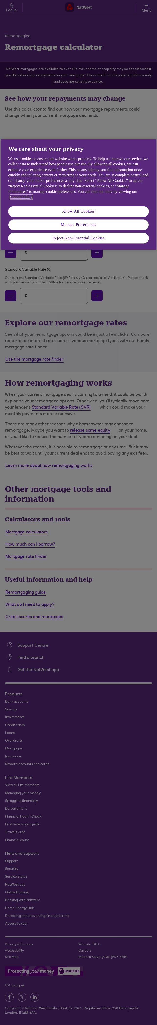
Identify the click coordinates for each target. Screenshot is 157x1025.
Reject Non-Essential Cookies (78, 238)
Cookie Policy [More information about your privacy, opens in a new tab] (21, 197)
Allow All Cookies (78, 211)
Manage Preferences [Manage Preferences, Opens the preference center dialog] (78, 225)
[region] (78, 194)
